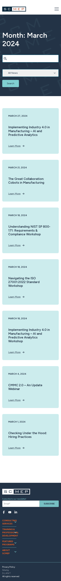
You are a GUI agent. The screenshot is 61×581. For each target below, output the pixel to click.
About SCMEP (6, 552)
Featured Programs (8, 543)
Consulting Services (9, 522)
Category (6, 67)
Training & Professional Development (9, 532)
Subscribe (49, 504)
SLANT (6, 573)
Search (5, 52)
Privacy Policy (8, 567)
